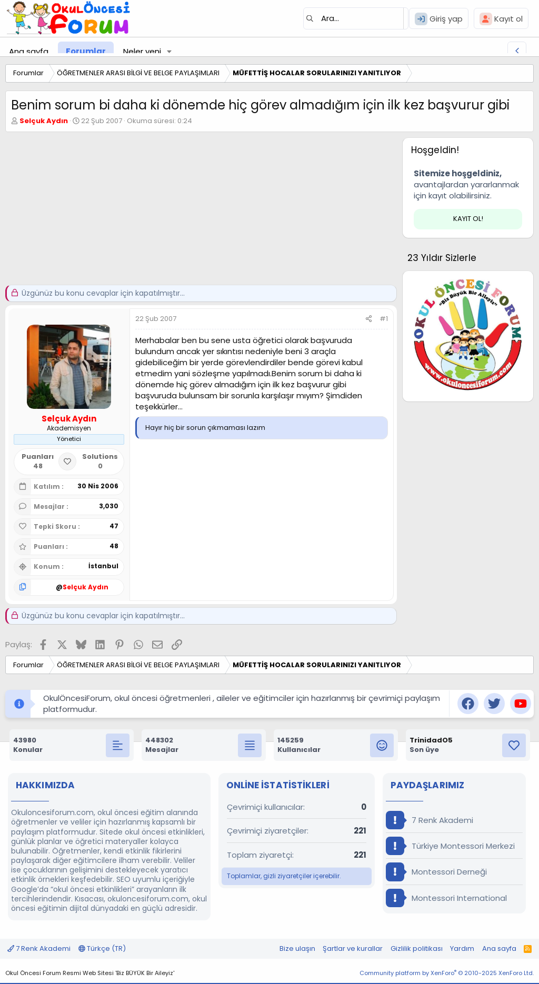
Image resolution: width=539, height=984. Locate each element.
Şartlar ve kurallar (353, 948)
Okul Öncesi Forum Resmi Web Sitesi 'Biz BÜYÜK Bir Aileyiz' (89, 973)
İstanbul (103, 565)
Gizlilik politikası (417, 948)
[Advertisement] (198, 211)
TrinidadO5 (431, 740)
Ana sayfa (28, 51)
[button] (169, 51)
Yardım (462, 948)
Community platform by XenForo (447, 973)
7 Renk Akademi (429, 820)
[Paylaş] (369, 319)
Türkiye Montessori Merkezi (450, 846)
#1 (384, 319)
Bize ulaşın (297, 948)
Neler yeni (142, 51)
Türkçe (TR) (102, 948)
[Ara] (355, 18)
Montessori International (446, 898)
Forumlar (86, 51)
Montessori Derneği (436, 871)
